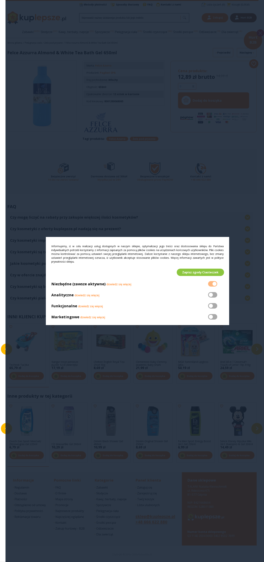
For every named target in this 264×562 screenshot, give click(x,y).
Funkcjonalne (64, 306)
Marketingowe (65, 317)
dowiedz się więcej (119, 285)
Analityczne (63, 295)
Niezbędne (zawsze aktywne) (78, 284)
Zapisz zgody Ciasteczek (200, 272)
